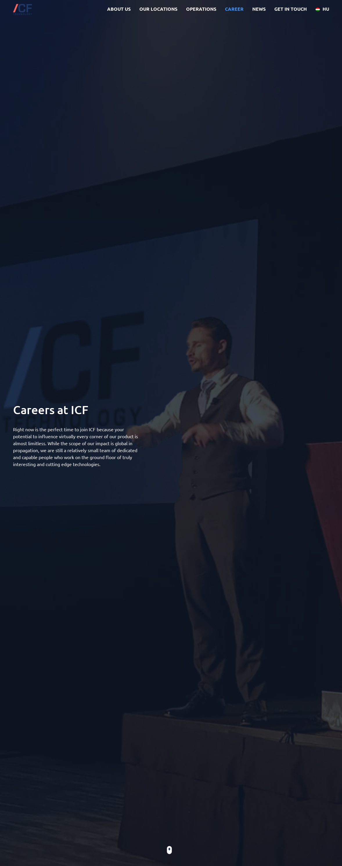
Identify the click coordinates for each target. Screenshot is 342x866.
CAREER (234, 9)
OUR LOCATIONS (158, 9)
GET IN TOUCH (290, 9)
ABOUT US (119, 9)
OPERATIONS (201, 9)
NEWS (259, 9)
